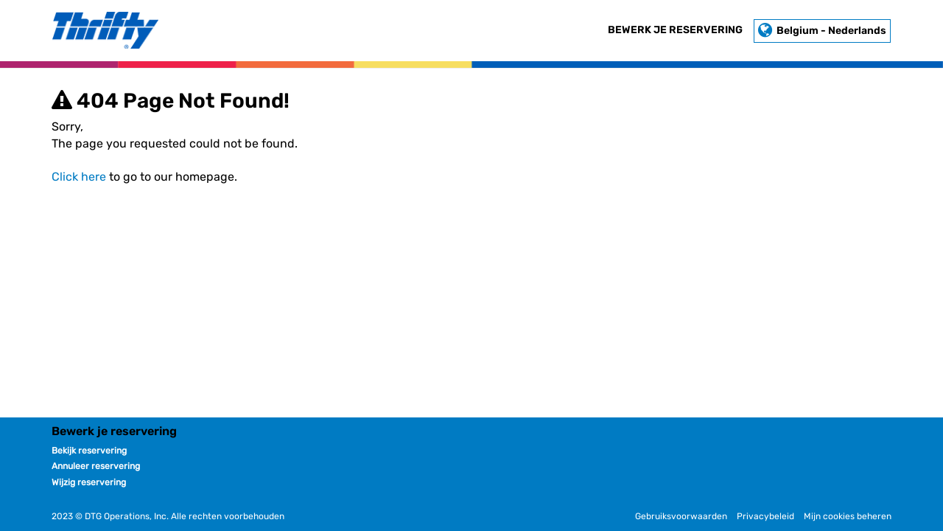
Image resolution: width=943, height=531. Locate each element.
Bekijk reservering (89, 450)
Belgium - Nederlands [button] (822, 30)
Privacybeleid (765, 516)
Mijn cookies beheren (847, 516)
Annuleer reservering (96, 466)
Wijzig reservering (89, 482)
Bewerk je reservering (675, 30)
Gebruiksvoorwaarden (681, 516)
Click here (79, 177)
